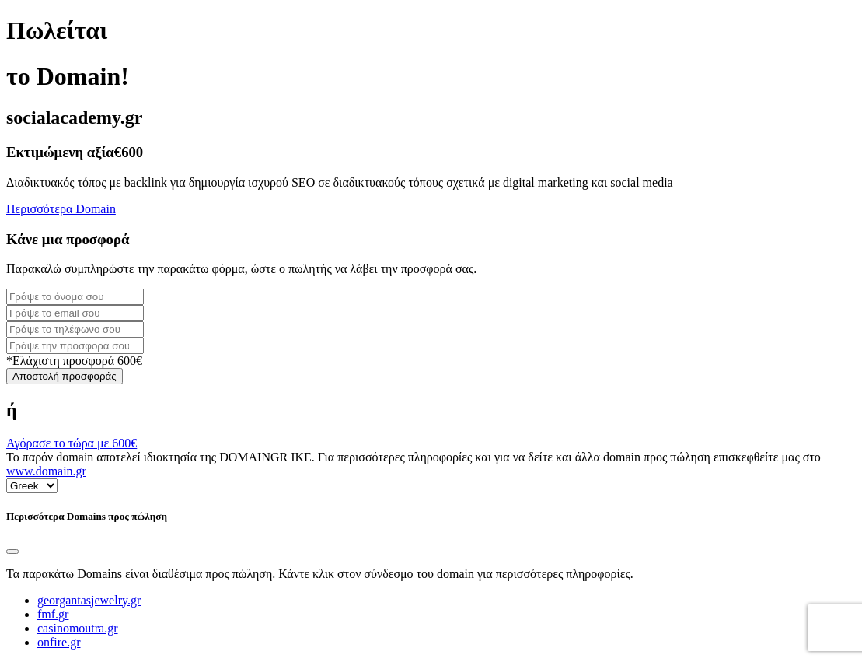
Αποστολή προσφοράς (64, 376)
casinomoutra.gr (77, 628)
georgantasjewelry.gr (89, 600)
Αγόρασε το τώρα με (71, 443)
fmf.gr (52, 614)
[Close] (12, 551)
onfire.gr (59, 642)
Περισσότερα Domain (61, 208)
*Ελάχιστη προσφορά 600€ (74, 360)
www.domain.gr (46, 471)
